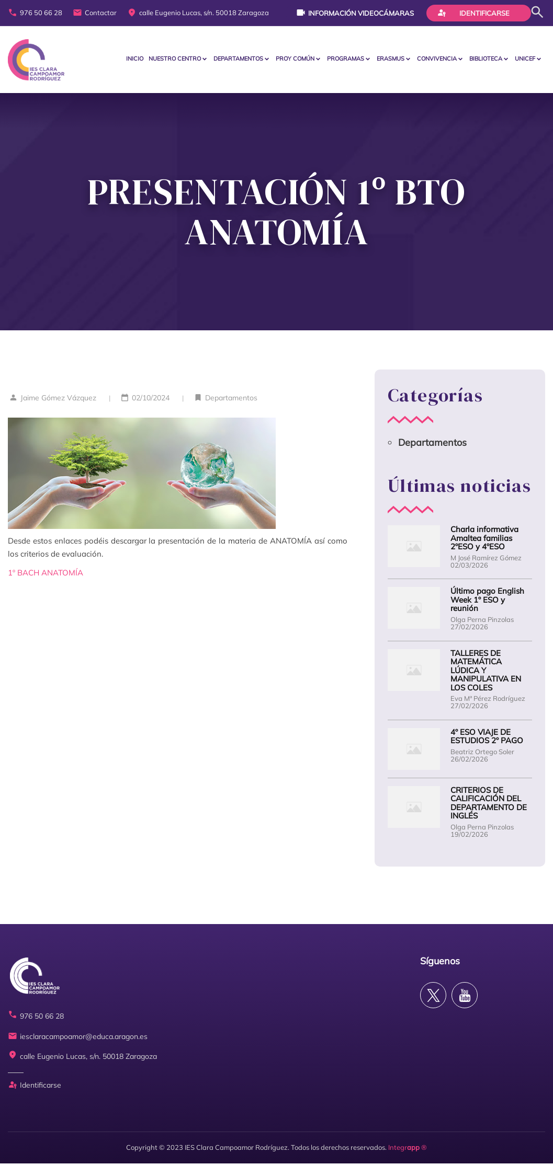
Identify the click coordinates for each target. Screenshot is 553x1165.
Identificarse (473, 12)
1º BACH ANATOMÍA (45, 574)
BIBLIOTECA (485, 59)
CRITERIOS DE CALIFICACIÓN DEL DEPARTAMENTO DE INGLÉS (488, 805)
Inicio (134, 59)
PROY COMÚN (295, 59)
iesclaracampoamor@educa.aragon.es (78, 1038)
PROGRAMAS (345, 59)
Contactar (95, 13)
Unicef (525, 59)
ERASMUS (390, 59)
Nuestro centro (175, 59)
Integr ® (407, 1149)
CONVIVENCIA (437, 59)
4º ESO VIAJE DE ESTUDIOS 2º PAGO (486, 738)
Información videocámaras (355, 12)
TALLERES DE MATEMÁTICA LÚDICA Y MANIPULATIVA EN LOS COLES (485, 672)
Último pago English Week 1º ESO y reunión (487, 602)
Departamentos (238, 59)
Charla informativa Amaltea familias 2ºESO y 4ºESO (484, 540)
